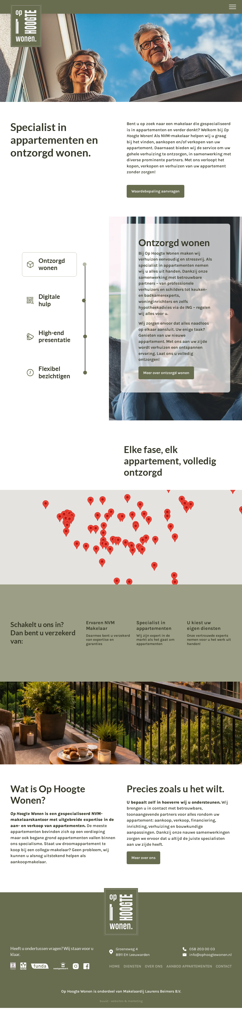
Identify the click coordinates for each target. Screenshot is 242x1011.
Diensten (132, 969)
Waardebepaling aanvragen (155, 191)
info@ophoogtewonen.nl (207, 957)
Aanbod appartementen (189, 969)
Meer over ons (143, 859)
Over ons (154, 969)
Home (114, 969)
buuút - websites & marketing (121, 1004)
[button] (174, 578)
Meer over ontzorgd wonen (167, 385)
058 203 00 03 (199, 952)
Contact (224, 969)
